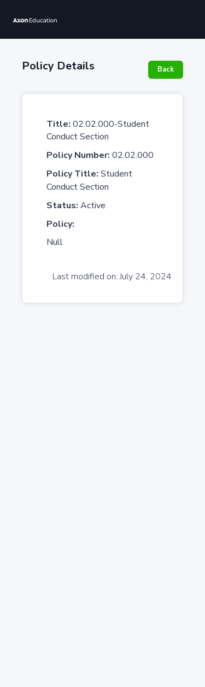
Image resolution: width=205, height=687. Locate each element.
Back (165, 69)
